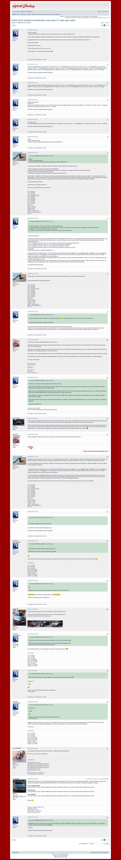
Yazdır (13, 25)
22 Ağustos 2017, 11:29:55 (32, 511)
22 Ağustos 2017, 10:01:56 (32, 418)
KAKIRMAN (17, 748)
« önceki (102, 22)
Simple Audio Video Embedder (60, 855)
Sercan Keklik (18, 152)
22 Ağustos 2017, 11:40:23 (32, 540)
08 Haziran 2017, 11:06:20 (32, 64)
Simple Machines (65, 854)
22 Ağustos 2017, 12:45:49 (32, 609)
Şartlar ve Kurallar (99, 852)
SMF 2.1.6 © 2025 (56, 854)
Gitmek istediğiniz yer (83, 843)
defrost (16, 609)
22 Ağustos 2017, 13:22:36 (32, 633)
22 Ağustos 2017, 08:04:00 (32, 377)
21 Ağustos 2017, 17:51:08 (32, 218)
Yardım (92, 852)
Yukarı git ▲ (106, 852)
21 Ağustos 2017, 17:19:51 (32, 136)
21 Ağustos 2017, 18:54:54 (32, 339)
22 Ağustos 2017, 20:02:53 (32, 748)
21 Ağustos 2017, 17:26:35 (32, 152)
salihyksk (17, 418)
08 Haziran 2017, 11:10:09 (32, 82)
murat (16, 540)
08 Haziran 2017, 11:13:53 (32, 119)
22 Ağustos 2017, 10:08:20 (32, 434)
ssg (15, 339)
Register (104, 17)
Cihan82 (16, 778)
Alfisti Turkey (15, 852)
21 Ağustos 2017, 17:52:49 (32, 273)
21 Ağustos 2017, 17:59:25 (32, 311)
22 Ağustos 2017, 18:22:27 (32, 670)
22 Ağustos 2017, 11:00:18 (32, 456)
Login (108, 17)
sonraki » (107, 22)
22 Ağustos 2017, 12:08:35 (32, 580)
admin (16, 434)
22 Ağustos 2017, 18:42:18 (32, 701)
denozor (16, 30)
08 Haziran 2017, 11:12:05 (32, 99)
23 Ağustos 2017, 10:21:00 (32, 778)
